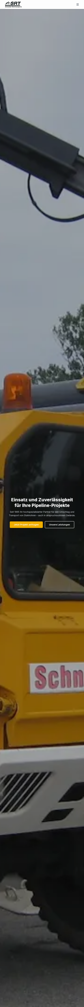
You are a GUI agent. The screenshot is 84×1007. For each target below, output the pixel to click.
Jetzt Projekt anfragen (26, 524)
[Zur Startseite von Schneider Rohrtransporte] (13, 4)
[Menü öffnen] (77, 4)
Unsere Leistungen (59, 524)
